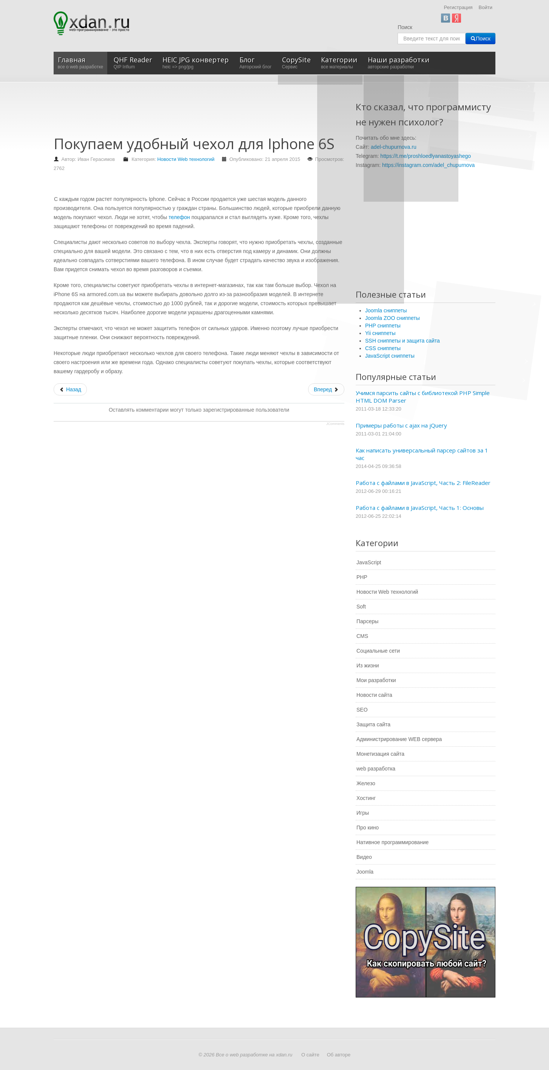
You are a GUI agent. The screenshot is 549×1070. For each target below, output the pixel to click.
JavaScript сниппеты (390, 356)
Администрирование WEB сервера (399, 739)
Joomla (364, 872)
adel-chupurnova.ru (393, 147)
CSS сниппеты (383, 348)
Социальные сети (378, 651)
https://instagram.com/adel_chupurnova (428, 165)
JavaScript (368, 562)
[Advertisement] (191, 113)
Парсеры (367, 621)
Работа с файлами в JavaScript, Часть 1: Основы (420, 507)
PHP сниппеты (383, 326)
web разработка (375, 769)
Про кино (367, 828)
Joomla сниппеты (386, 310)
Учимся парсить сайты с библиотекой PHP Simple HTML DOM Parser (423, 396)
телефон (179, 217)
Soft (361, 607)
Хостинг (366, 798)
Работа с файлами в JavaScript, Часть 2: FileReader (423, 482)
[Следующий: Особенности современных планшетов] (326, 389)
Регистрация (458, 7)
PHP (361, 577)
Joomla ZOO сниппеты (392, 318)
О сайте (310, 1055)
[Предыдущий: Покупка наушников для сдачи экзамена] (70, 389)
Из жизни (367, 665)
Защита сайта (373, 724)
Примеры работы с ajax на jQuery (401, 425)
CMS (362, 636)
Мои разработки (376, 680)
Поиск (405, 27)
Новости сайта (374, 695)
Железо (365, 783)
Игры (362, 813)
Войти (485, 7)
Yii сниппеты (380, 333)
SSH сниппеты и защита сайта (402, 341)
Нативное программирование (392, 842)
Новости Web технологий (185, 159)
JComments (335, 424)
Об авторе (339, 1055)
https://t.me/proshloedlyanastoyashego (425, 156)
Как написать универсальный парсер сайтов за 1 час (422, 454)
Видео (364, 857)
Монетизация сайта (380, 754)
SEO (362, 710)
